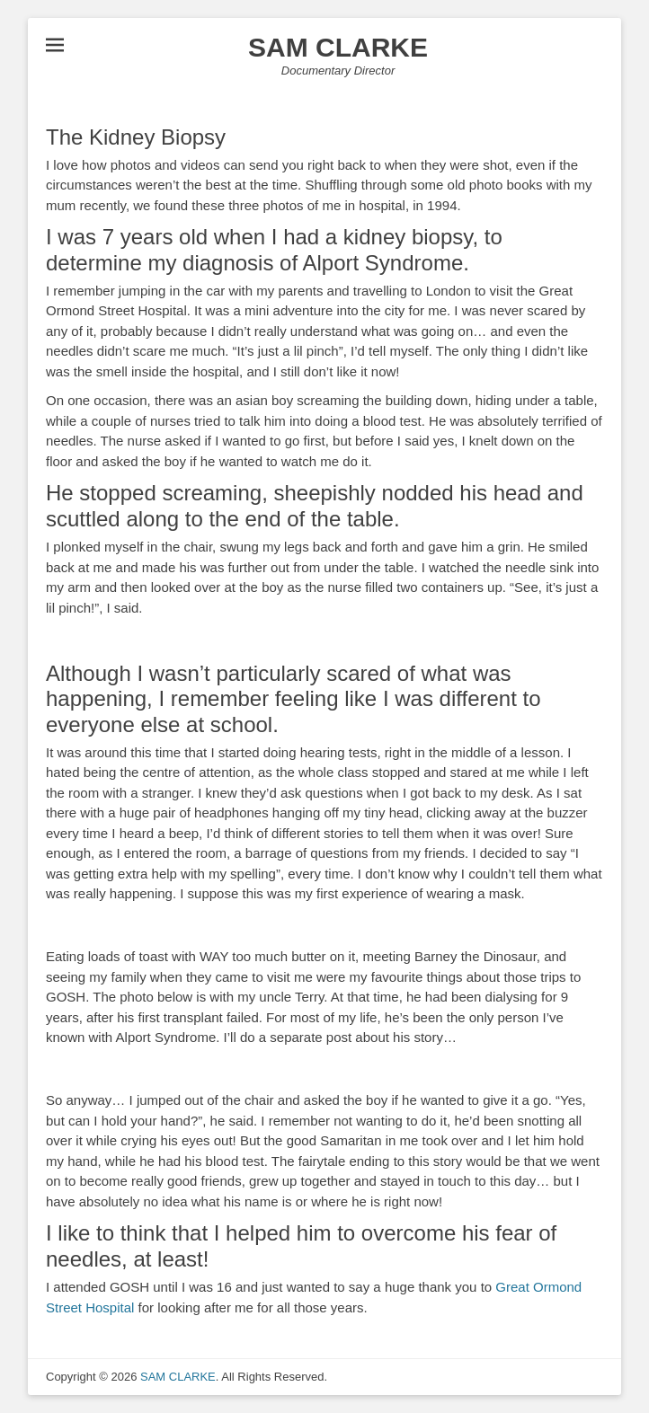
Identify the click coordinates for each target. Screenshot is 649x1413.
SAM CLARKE (338, 47)
